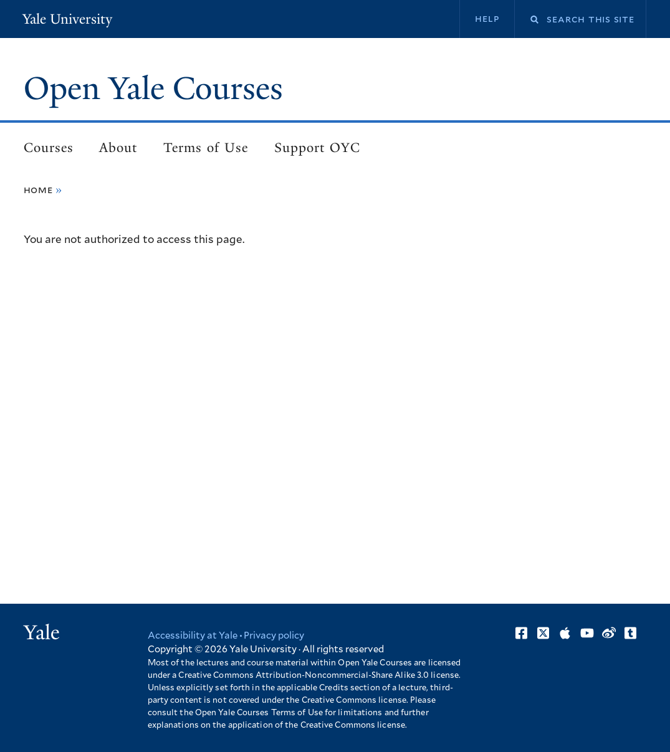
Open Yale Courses (153, 88)
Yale (42, 632)
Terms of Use (206, 147)
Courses (49, 147)
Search (526, 20)
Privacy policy (274, 635)
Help (487, 19)
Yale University (67, 19)
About (118, 147)
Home (38, 190)
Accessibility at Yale (192, 635)
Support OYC (317, 147)
